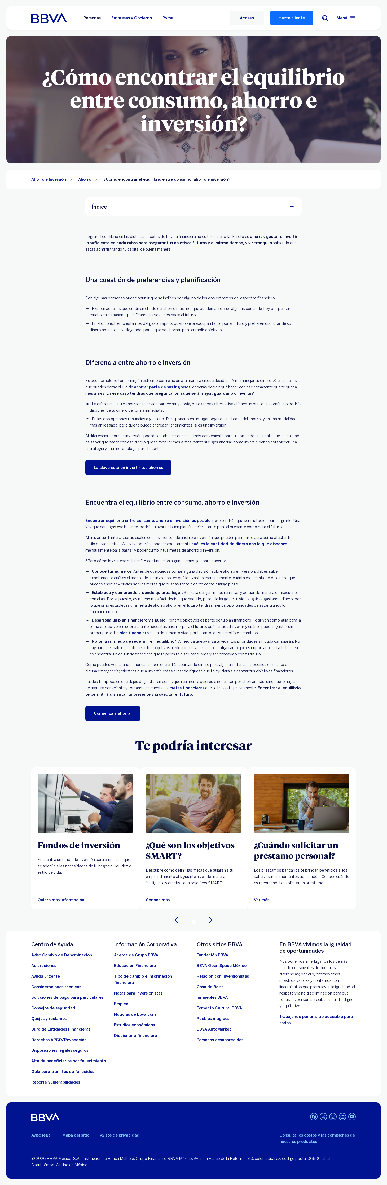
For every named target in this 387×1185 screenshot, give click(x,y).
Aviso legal (41, 1135)
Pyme (167, 18)
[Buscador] (325, 18)
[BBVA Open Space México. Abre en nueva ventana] (222, 965)
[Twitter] (323, 1117)
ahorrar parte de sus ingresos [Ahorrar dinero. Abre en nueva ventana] (162, 387)
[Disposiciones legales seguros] (59, 1050)
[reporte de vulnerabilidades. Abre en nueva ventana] (55, 1082)
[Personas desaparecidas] (220, 1040)
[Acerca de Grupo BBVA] (136, 955)
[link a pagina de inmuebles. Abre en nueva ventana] (212, 997)
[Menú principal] (346, 18)
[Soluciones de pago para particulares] (67, 997)
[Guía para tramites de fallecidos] (62, 1071)
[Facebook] (314, 1117)
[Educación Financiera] (135, 965)
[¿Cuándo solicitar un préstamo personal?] (301, 850)
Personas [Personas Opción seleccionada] (92, 18)
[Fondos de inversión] (85, 845)
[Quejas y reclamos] (49, 1018)
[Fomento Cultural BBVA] (219, 1008)
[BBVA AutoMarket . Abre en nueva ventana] (214, 1029)
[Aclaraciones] (43, 965)
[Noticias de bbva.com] (135, 1014)
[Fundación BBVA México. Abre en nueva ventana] (212, 955)
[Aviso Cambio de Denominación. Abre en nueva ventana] (61, 955)
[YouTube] (352, 1117)
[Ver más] (261, 900)
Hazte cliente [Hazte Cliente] (292, 18)
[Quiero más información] (61, 900)
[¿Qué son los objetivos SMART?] (193, 850)
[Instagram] (333, 1117)
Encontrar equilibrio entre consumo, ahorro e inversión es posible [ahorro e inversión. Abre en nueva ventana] (147, 520)
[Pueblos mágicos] (213, 1018)
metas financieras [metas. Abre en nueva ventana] (186, 688)
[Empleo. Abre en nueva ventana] (121, 1004)
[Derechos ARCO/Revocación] (59, 1040)
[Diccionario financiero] (135, 1035)
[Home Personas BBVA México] (49, 18)
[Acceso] (247, 18)
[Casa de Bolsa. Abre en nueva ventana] (210, 987)
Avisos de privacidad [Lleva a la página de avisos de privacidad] (119, 1135)
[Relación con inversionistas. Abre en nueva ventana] (223, 976)
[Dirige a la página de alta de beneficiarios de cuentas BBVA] (68, 1061)
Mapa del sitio (75, 1135)
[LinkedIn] (342, 1117)
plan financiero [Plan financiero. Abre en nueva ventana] (134, 633)
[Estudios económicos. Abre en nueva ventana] (134, 1025)
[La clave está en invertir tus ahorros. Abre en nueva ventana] (128, 467)
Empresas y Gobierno (131, 18)
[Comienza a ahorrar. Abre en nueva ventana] (112, 713)
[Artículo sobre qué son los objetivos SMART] (193, 803)
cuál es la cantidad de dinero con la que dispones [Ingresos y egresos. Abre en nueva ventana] (239, 544)
